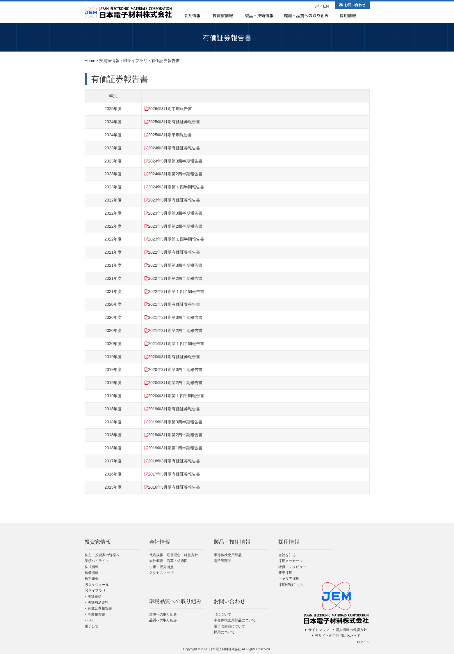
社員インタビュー (292, 567)
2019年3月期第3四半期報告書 (175, 422)
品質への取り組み (163, 620)
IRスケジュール (97, 585)
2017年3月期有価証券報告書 (174, 474)
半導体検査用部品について (235, 620)
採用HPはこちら (291, 585)
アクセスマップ (161, 573)
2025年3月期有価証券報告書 (174, 121)
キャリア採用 (288, 579)
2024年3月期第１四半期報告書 (176, 187)
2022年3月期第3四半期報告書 (175, 265)
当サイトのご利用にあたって (337, 636)
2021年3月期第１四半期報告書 (176, 343)
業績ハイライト (97, 561)
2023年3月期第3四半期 (169, 213)
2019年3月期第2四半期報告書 (175, 434)
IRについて (222, 614)
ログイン (363, 642)
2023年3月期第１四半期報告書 (176, 239)
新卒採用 (285, 573)
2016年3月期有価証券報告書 (174, 487)
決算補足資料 (98, 602)
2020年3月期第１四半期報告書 (176, 395)
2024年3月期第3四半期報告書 (175, 161)
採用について (224, 632)
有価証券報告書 (100, 608)
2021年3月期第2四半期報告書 (175, 330)
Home (90, 60)
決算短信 (95, 597)
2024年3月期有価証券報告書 (174, 148)
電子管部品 (222, 561)
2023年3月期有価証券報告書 (174, 200)
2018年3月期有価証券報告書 (174, 461)
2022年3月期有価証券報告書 (174, 252)
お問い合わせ (354, 5)
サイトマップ (318, 630)
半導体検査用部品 (228, 555)
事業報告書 (96, 614)
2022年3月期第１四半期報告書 (176, 291)
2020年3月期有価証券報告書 (174, 356)
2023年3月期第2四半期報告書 (175, 226)
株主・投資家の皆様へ (102, 555)
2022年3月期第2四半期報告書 (175, 278)
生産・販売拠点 (161, 567)
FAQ (91, 620)
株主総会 (92, 579)
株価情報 (92, 573)
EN (326, 6)
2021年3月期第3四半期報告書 (175, 317)
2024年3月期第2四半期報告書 (175, 174)
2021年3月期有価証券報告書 (174, 304)
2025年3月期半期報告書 (170, 134)
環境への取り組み (163, 614)
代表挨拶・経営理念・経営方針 (173, 555)
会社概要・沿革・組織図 (168, 561)
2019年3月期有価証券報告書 (174, 408)
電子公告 (92, 626)
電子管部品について (229, 626)
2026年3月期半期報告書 (170, 108)
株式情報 (92, 567)
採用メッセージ (290, 561)
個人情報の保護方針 (351, 630)
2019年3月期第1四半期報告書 (175, 448)
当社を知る (287, 555)
